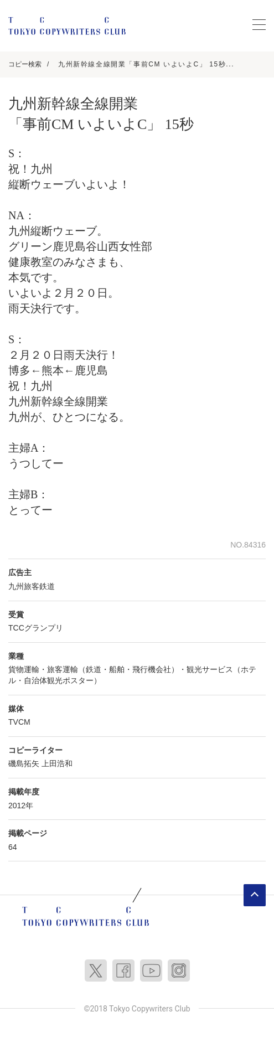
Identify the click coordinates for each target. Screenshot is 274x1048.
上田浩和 (57, 763)
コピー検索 (25, 64)
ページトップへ (255, 895)
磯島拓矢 (23, 763)
